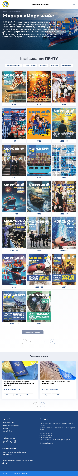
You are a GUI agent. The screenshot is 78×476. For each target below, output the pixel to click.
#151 (64, 177)
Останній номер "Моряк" (10, 425)
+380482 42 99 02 (46, 435)
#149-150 (14, 214)
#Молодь (19, 395)
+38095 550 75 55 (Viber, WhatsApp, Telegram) (55, 440)
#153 (14, 177)
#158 (64, 104)
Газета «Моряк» (30, 65)
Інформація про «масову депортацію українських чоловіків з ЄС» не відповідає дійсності (19, 383)
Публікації (54, 65)
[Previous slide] (35, 404)
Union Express (66, 65)
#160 (14, 104)
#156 (39, 141)
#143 (39, 250)
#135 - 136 (14, 324)
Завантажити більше (32, 332)
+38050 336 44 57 (46, 437)
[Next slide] (42, 404)
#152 (39, 177)
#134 (39, 324)
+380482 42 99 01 (46, 433)
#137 (64, 287)
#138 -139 (39, 287)
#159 (39, 104)
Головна (4, 11)
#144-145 (14, 250)
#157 (14, 141)
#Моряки (9, 395)
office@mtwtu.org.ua (46, 443)
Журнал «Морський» (13, 65)
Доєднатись (7, 454)
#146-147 (64, 214)
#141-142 (64, 250)
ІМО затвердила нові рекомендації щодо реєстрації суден (56, 382)
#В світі (28, 395)
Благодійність (7, 431)
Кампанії (5, 428)
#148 (39, 214)
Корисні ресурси (8, 422)
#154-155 (64, 141)
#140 (14, 287)
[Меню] (74, 4)
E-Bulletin (43, 65)
